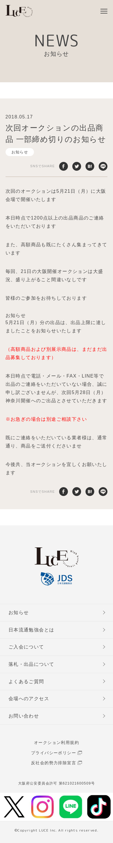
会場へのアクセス (28, 698)
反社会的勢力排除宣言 (53, 762)
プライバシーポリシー (53, 752)
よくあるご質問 (26, 681)
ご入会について (26, 646)
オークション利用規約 (56, 742)
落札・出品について (31, 664)
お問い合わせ (23, 715)
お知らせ (19, 152)
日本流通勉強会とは (31, 629)
